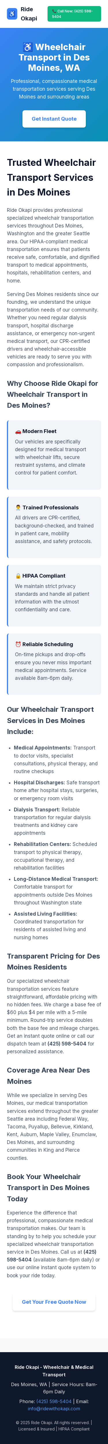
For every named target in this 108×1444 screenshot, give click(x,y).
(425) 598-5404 (54, 1401)
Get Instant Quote (54, 119)
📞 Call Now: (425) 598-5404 (72, 14)
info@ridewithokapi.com (54, 1408)
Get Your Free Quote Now (54, 1302)
